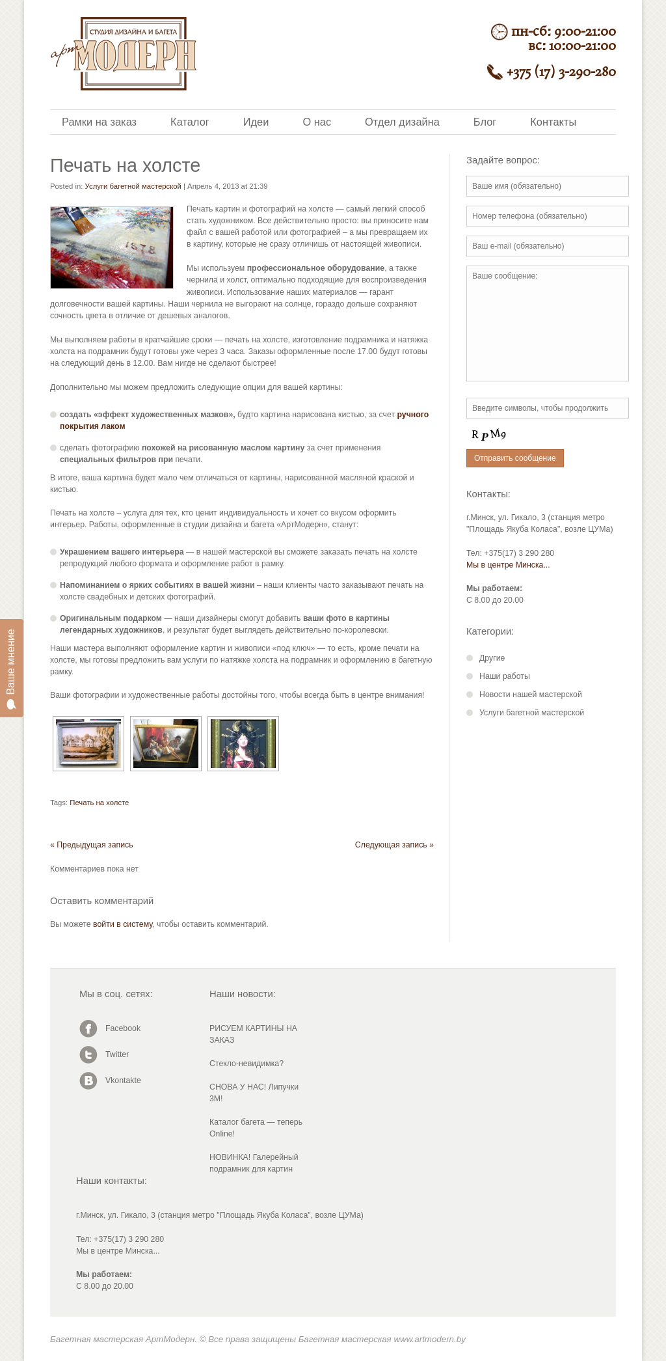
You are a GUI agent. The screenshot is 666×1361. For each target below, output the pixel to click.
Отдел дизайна (402, 122)
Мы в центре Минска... (508, 565)
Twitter (117, 1054)
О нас (316, 122)
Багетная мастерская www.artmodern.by (382, 1339)
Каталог (189, 122)
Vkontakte (123, 1080)
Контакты (553, 122)
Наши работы (504, 676)
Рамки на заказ (99, 122)
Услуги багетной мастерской (133, 186)
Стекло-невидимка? (246, 1063)
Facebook (122, 1028)
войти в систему (122, 924)
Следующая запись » (394, 844)
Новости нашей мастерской (530, 694)
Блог (484, 122)
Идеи (256, 122)
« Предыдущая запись (91, 844)
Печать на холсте (99, 802)
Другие (492, 658)
